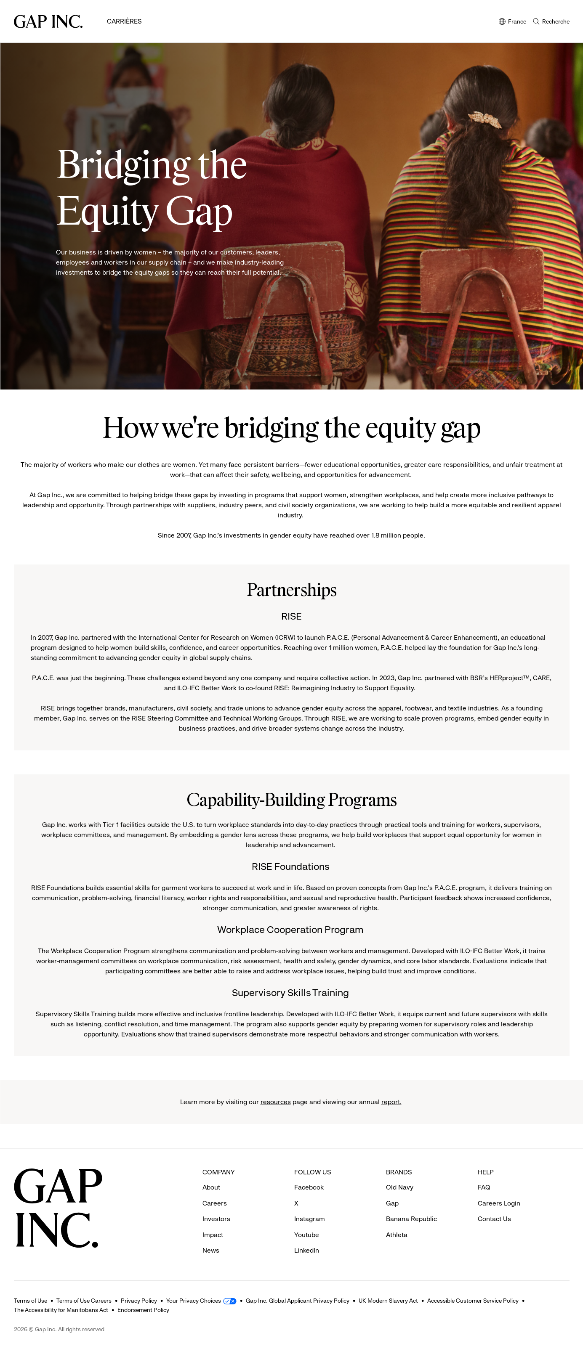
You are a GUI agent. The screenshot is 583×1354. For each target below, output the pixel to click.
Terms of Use (30, 1300)
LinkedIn (306, 1250)
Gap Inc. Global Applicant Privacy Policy (297, 1300)
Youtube (306, 1235)
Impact (212, 1235)
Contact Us (494, 1219)
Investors (216, 1219)
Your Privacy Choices (193, 1300)
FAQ (484, 1187)
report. (391, 1102)
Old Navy (399, 1187)
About (211, 1187)
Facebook (309, 1187)
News (210, 1250)
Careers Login (499, 1203)
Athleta (396, 1235)
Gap (392, 1203)
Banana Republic (411, 1219)
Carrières (124, 21)
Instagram (309, 1219)
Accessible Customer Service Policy (473, 1300)
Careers (214, 1203)
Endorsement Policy (143, 1309)
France (512, 22)
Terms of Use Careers (84, 1300)
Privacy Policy (139, 1300)
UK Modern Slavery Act (388, 1300)
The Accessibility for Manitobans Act (61, 1309)
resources (276, 1102)
